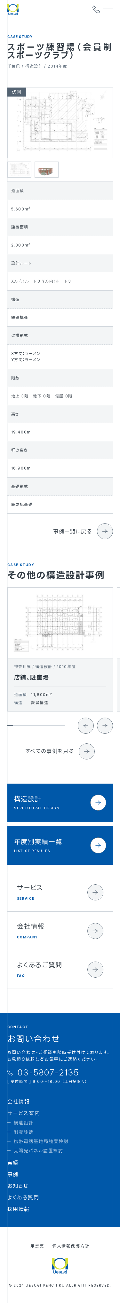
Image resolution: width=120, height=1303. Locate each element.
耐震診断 (24, 1132)
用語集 (37, 1246)
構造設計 (24, 1122)
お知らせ (18, 1186)
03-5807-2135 (48, 1072)
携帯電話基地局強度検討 (41, 1141)
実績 (13, 1162)
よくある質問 (23, 1197)
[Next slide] (105, 732)
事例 (13, 1174)
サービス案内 (23, 1113)
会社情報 (18, 1101)
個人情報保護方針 (71, 1246)
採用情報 (18, 1209)
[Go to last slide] (86, 732)
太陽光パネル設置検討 (38, 1150)
